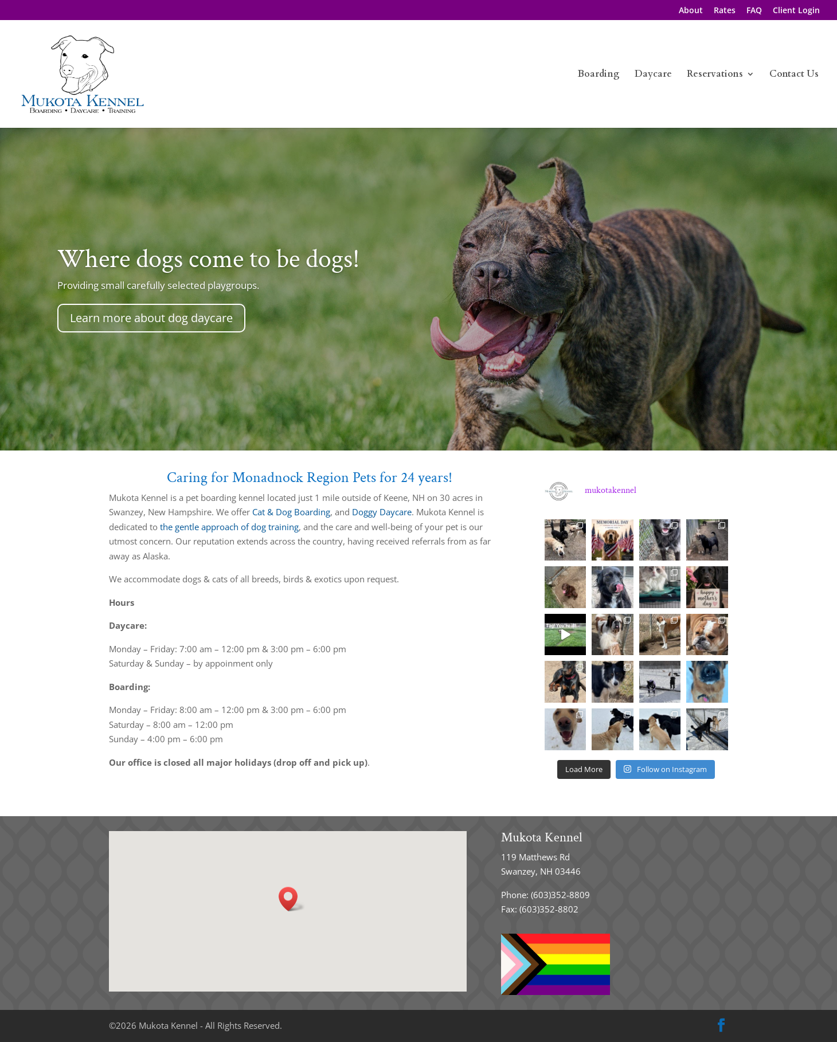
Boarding (599, 75)
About (691, 10)
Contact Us (794, 75)
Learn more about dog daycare (151, 318)
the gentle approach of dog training (229, 526)
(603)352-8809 (560, 894)
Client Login (796, 10)
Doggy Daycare (382, 512)
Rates (725, 10)
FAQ (754, 10)
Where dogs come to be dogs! (208, 259)
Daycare (653, 75)
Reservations (715, 75)
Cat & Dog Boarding (291, 512)
